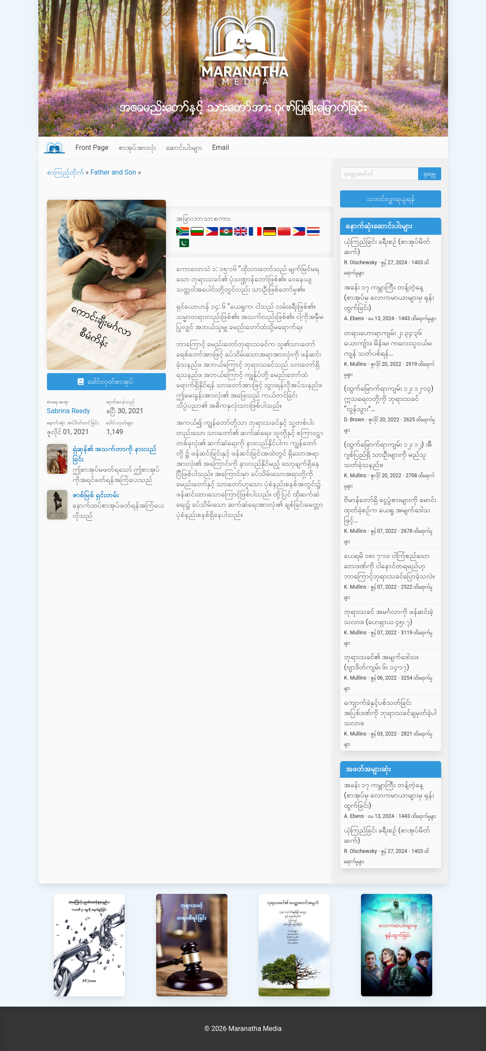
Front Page (92, 147)
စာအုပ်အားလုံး (137, 147)
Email (220, 147)
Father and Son (113, 172)
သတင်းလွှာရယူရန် (391, 199)
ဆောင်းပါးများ (184, 147)
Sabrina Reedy (68, 411)
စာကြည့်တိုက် (65, 172)
